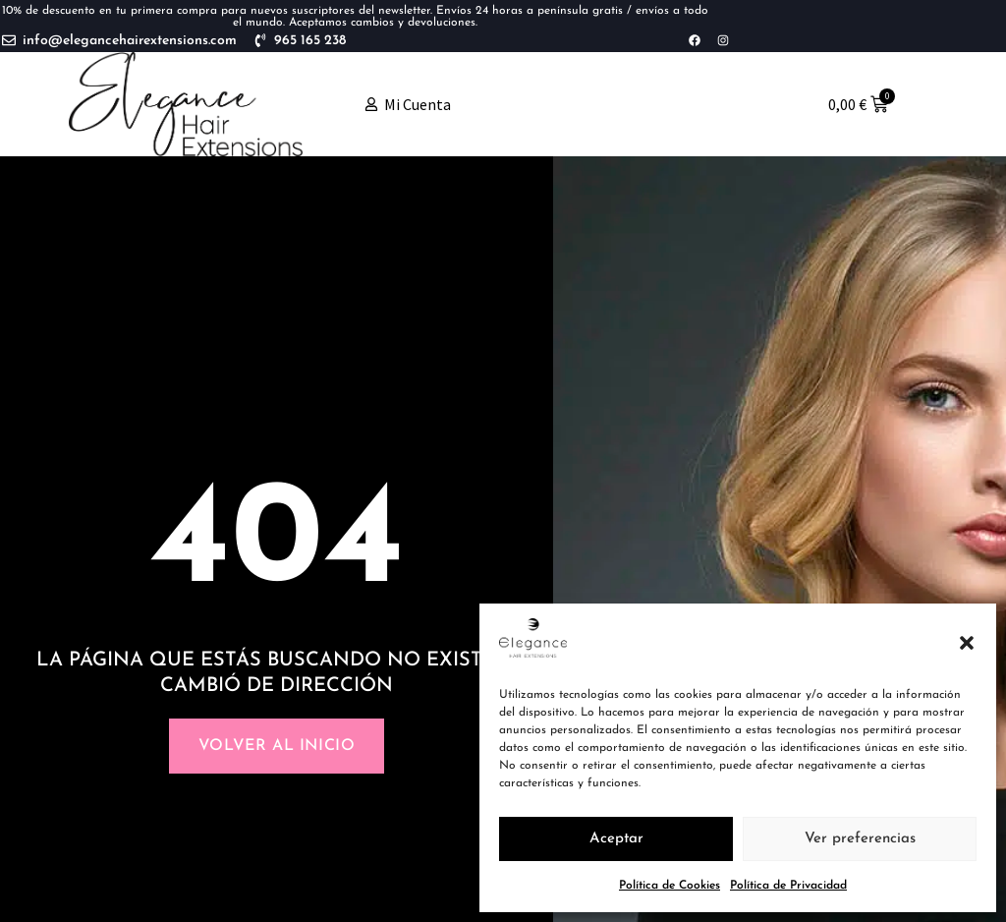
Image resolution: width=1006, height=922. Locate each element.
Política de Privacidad (788, 886)
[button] (967, 643)
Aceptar (616, 839)
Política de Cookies (669, 886)
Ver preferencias (860, 839)
